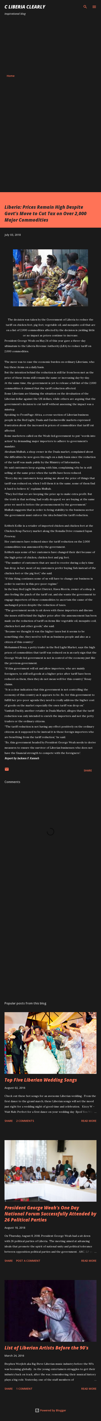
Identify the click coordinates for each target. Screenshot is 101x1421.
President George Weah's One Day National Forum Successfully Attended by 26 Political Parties (50, 1213)
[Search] (85, 7)
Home (10, 76)
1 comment (24, 1388)
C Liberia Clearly (25, 7)
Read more (88, 1121)
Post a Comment (28, 1260)
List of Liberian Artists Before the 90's (46, 1348)
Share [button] (88, 770)
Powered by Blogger (50, 1410)
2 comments (25, 1121)
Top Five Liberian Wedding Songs (41, 1080)
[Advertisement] (50, 44)
